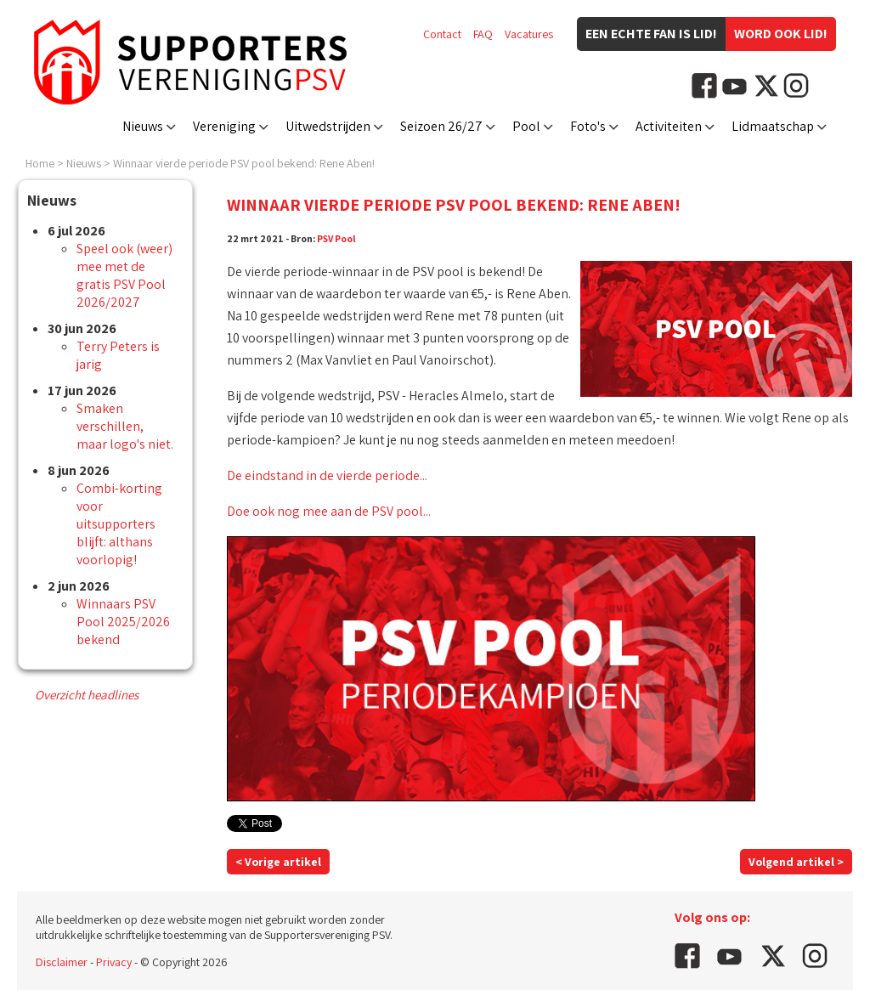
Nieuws (142, 126)
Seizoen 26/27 (441, 126)
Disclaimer (62, 962)
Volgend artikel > (796, 861)
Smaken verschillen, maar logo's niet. (124, 426)
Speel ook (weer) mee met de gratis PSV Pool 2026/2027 (124, 275)
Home (39, 163)
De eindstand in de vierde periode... (327, 475)
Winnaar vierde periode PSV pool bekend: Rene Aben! (244, 163)
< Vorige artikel (278, 861)
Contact (442, 34)
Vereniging (224, 126)
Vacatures (529, 34)
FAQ (483, 34)
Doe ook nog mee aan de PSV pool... (329, 511)
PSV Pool (336, 238)
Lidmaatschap (773, 126)
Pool (526, 126)
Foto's (588, 126)
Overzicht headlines (86, 695)
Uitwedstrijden (327, 126)
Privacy (114, 962)
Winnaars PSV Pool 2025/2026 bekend (123, 621)
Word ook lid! (781, 33)
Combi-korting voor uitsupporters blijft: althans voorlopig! (119, 524)
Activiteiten (669, 126)
